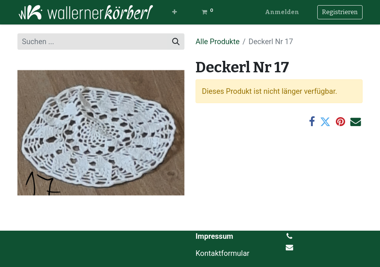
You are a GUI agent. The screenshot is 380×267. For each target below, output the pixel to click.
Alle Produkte (218, 41)
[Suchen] (175, 41)
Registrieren (340, 12)
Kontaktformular (223, 253)
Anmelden (282, 12)
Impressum (214, 236)
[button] (174, 12)
